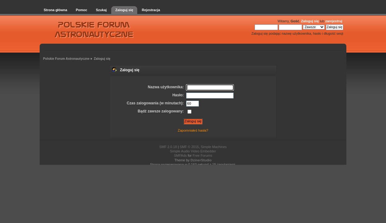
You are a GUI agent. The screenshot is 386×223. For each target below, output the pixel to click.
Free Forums (202, 155)
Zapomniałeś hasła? (193, 130)
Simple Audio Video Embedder (193, 151)
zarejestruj (333, 21)
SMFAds (180, 155)
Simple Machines (214, 147)
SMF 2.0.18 (168, 147)
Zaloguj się (310, 21)
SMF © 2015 (189, 147)
